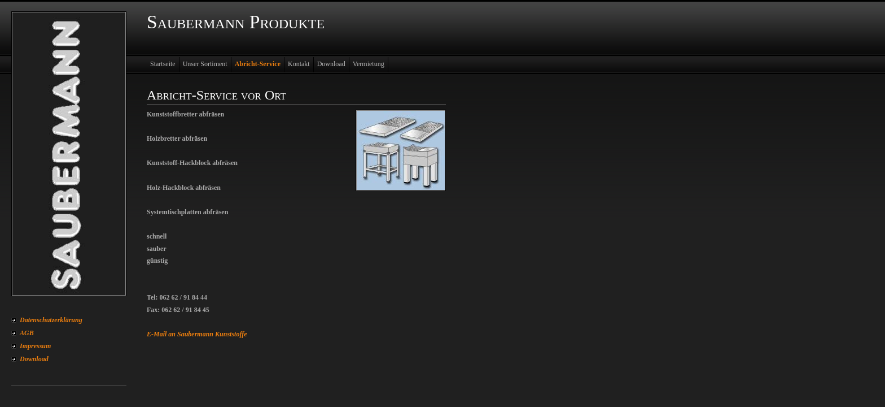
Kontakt (299, 64)
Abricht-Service (258, 64)
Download (34, 359)
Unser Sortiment (205, 64)
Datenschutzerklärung (51, 320)
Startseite (163, 64)
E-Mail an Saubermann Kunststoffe (197, 334)
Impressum (35, 346)
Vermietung (368, 64)
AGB (27, 333)
